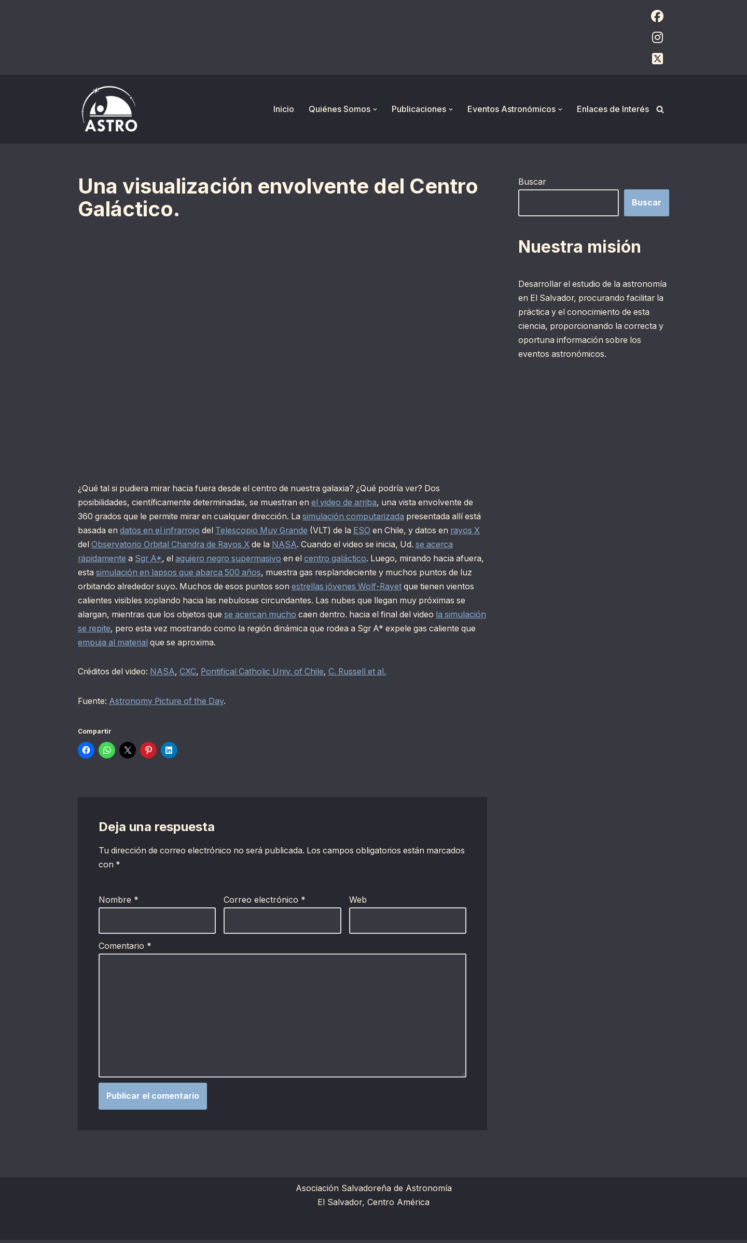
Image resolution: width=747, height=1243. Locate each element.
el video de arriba (349, 503)
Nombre (119, 901)
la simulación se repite (144, 630)
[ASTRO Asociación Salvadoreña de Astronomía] (109, 109)
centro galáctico (373, 559)
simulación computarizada (362, 517)
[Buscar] (660, 109)
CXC (190, 673)
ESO (389, 531)
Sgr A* (180, 559)
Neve (88, 1229)
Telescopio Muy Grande (286, 531)
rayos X (93, 545)
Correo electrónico (265, 901)
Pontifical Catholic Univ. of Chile (266, 673)
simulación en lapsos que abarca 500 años (235, 573)
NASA (324, 545)
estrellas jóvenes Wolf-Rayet (410, 587)
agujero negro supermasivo (263, 559)
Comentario (125, 948)
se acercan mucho (315, 616)
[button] (375, 109)
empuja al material (208, 644)
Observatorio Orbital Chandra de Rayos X (206, 545)
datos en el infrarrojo (181, 531)
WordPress (205, 1229)
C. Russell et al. (364, 673)
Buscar (532, 181)
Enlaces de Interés (613, 109)
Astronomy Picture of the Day (168, 703)
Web (358, 901)
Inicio (283, 109)
